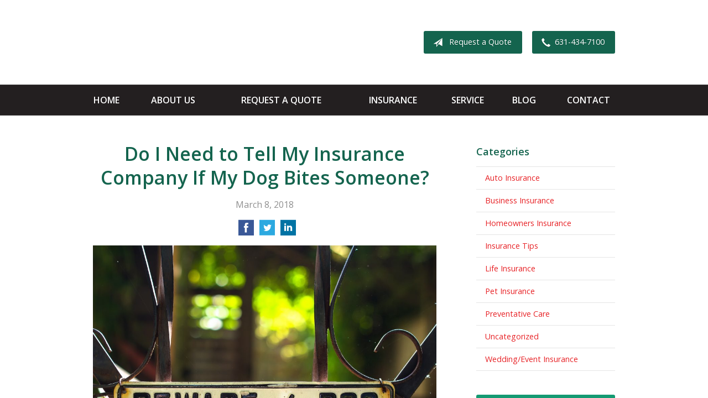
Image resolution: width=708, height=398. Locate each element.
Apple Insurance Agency (180, 42)
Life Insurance (510, 268)
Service (467, 100)
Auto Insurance (512, 177)
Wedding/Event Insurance (531, 359)
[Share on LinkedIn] (288, 231)
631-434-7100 (571, 42)
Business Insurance (519, 200)
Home (106, 100)
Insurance (393, 100)
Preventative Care (517, 313)
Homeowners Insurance (528, 223)
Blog (524, 100)
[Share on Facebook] (246, 231)
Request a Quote (470, 42)
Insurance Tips (511, 245)
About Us (173, 100)
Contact (588, 100)
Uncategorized (512, 336)
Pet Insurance (510, 291)
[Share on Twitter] (267, 231)
